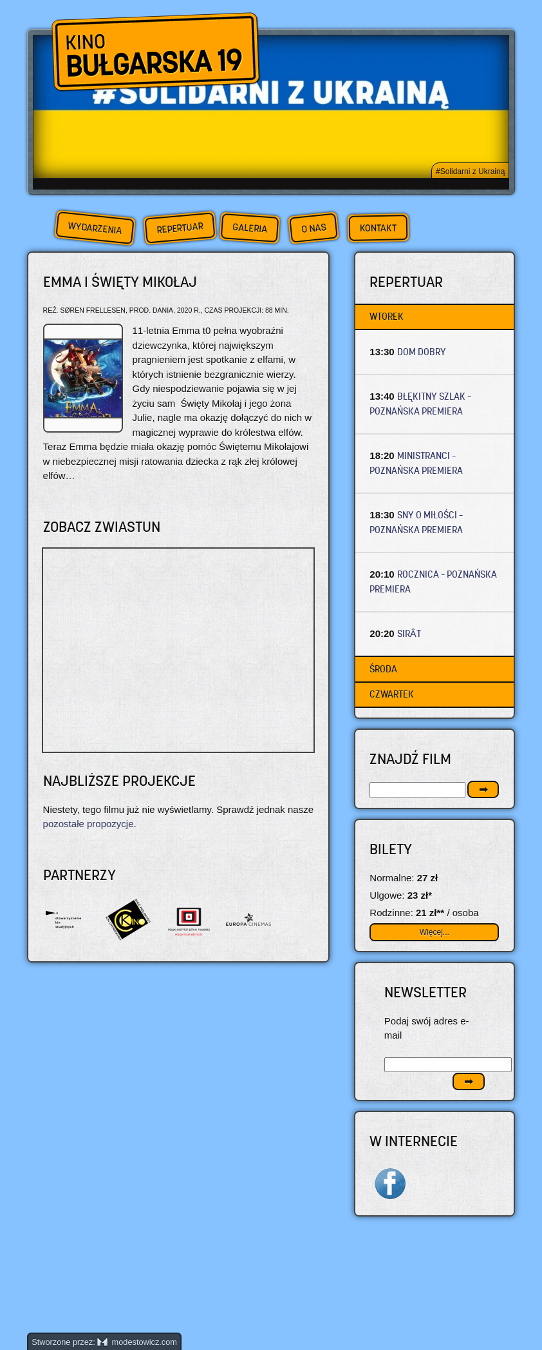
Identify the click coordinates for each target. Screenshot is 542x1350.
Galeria (249, 228)
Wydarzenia (94, 228)
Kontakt (378, 228)
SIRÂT (409, 633)
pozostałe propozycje (88, 823)
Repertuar (179, 227)
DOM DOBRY (421, 351)
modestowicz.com (137, 1342)
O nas (313, 228)
